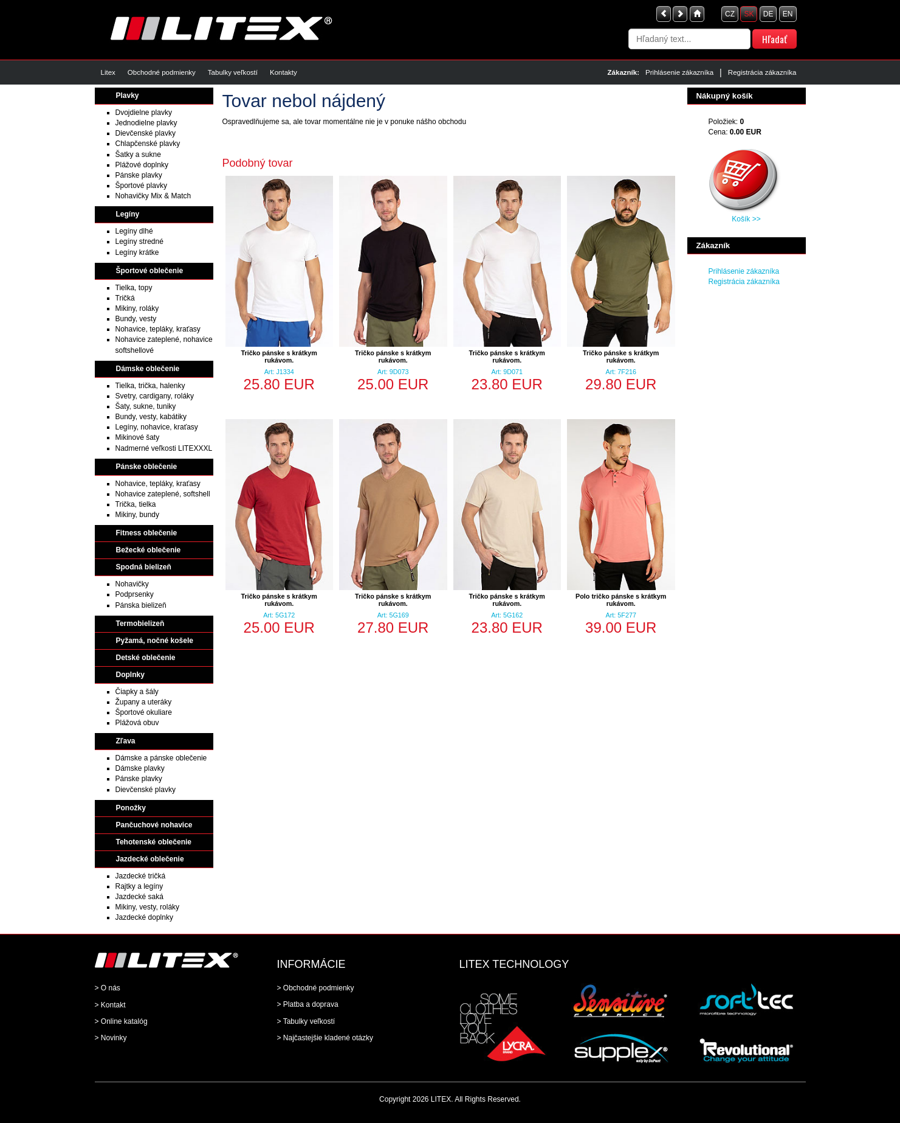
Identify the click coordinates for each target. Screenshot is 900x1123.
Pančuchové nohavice (154, 825)
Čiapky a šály (137, 691)
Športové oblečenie (150, 270)
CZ (730, 14)
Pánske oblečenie (146, 466)
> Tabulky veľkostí (306, 1021)
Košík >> (746, 219)
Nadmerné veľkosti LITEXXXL (164, 448)
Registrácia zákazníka (762, 72)
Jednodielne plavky (146, 123)
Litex (108, 72)
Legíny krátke (137, 252)
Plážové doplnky (141, 165)
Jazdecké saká (139, 896)
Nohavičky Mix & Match (153, 196)
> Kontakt (110, 1005)
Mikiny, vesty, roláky (147, 907)
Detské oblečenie (146, 657)
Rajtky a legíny (139, 886)
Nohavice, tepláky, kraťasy (158, 329)
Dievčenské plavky (145, 133)
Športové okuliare (143, 712)
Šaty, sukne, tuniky (145, 406)
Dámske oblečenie (148, 368)
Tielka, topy (134, 287)
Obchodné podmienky (162, 72)
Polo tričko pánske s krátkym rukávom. (620, 600)
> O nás (107, 988)
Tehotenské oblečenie (153, 842)
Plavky (127, 95)
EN (788, 14)
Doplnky (130, 674)
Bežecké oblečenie (148, 550)
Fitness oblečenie (146, 533)
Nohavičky (132, 584)
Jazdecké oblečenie (150, 859)
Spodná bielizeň (143, 567)
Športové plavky (141, 185)
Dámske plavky (140, 768)
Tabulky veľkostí (233, 72)
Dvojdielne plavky (143, 112)
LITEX (441, 1099)
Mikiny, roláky (137, 308)
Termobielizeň (140, 623)
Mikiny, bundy (137, 514)
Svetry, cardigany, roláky (154, 396)
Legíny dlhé (134, 231)
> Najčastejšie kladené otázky (325, 1038)
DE (768, 14)
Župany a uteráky (143, 702)
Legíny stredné (139, 241)
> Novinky (111, 1038)
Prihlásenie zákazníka (679, 72)
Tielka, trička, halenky (150, 385)
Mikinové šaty (137, 437)
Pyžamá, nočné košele (154, 640)
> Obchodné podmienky (315, 988)
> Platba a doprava (307, 1004)
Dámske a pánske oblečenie (161, 758)
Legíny (128, 214)
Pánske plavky (138, 175)
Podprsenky (134, 594)
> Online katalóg (121, 1021)
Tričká (125, 298)
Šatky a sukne (138, 154)
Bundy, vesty (136, 319)
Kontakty (283, 72)
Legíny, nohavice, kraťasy (156, 427)
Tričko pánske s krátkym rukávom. (279, 356)
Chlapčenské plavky (147, 143)
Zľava (126, 741)
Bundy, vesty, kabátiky (151, 416)
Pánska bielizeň (141, 605)
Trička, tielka (135, 504)
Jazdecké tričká (140, 876)
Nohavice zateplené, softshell (162, 494)
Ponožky (131, 808)
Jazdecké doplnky (144, 917)
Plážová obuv (137, 722)
